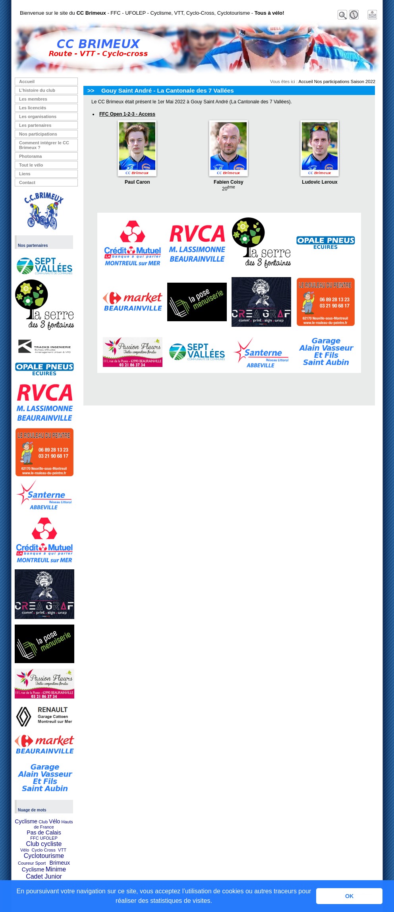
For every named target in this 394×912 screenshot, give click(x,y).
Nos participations (38, 134)
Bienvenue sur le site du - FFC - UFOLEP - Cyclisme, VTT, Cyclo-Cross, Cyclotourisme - (152, 13)
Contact (27, 182)
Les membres (33, 99)
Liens (25, 173)
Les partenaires (35, 125)
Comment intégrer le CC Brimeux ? (44, 145)
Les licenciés (32, 107)
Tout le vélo (31, 165)
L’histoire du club (37, 90)
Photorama (30, 156)
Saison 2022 (363, 81)
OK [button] (349, 896)
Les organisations (37, 116)
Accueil (27, 81)
